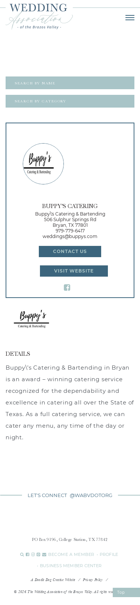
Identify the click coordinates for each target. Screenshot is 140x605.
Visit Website (74, 271)
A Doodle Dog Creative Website (53, 580)
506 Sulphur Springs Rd (70, 219)
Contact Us (70, 251)
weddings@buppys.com (70, 236)
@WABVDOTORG (91, 495)
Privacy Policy (93, 580)
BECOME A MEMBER (71, 554)
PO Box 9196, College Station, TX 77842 (70, 539)
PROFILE (109, 554)
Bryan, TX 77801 (70, 225)
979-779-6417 (70, 231)
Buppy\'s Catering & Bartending (70, 214)
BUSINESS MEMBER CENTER (71, 565)
